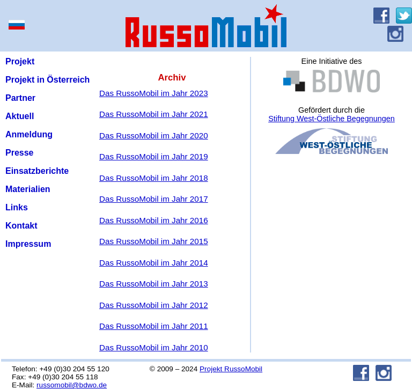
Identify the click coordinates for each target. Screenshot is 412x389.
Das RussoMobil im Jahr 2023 (153, 93)
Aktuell (19, 116)
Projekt (19, 61)
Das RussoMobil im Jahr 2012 (153, 305)
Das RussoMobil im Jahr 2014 (153, 262)
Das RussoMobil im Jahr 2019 (153, 156)
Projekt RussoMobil (231, 369)
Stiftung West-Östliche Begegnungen (331, 118)
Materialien (27, 189)
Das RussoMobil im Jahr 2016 (153, 220)
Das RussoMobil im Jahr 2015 (153, 241)
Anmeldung (29, 134)
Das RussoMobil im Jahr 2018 (153, 177)
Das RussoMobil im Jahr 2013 (153, 283)
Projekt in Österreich (47, 79)
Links (16, 207)
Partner (20, 97)
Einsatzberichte (37, 170)
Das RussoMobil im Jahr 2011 (153, 326)
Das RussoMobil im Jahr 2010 (153, 347)
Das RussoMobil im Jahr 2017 (153, 198)
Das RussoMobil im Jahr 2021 (153, 114)
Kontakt (21, 225)
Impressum (28, 243)
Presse (19, 152)
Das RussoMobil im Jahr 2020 (153, 135)
